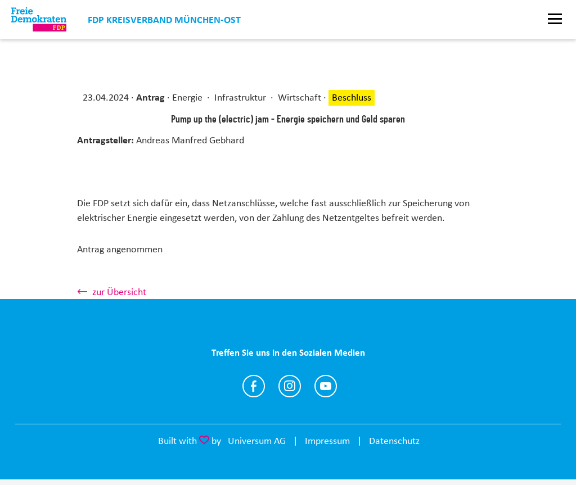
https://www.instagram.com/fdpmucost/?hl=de (289, 386)
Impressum (327, 441)
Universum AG (257, 441)
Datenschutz (394, 441)
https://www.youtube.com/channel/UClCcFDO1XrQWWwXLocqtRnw (325, 386)
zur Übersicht (119, 292)
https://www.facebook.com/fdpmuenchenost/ (253, 386)
